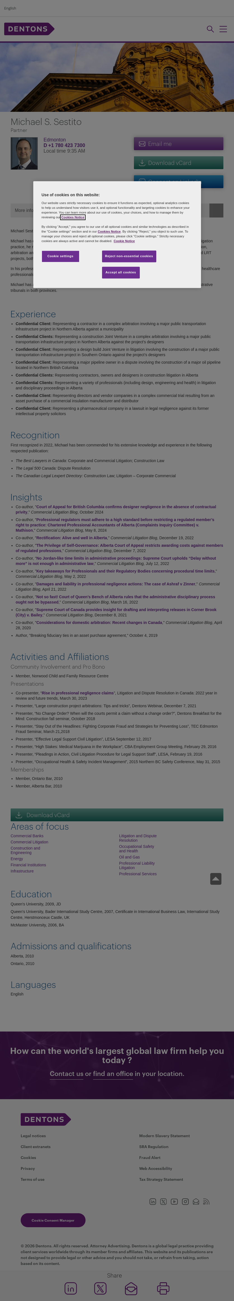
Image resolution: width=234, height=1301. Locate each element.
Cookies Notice (72, 217)
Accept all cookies (120, 272)
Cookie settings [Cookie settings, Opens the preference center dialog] (60, 256)
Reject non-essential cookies (129, 256)
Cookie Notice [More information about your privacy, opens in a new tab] (124, 241)
